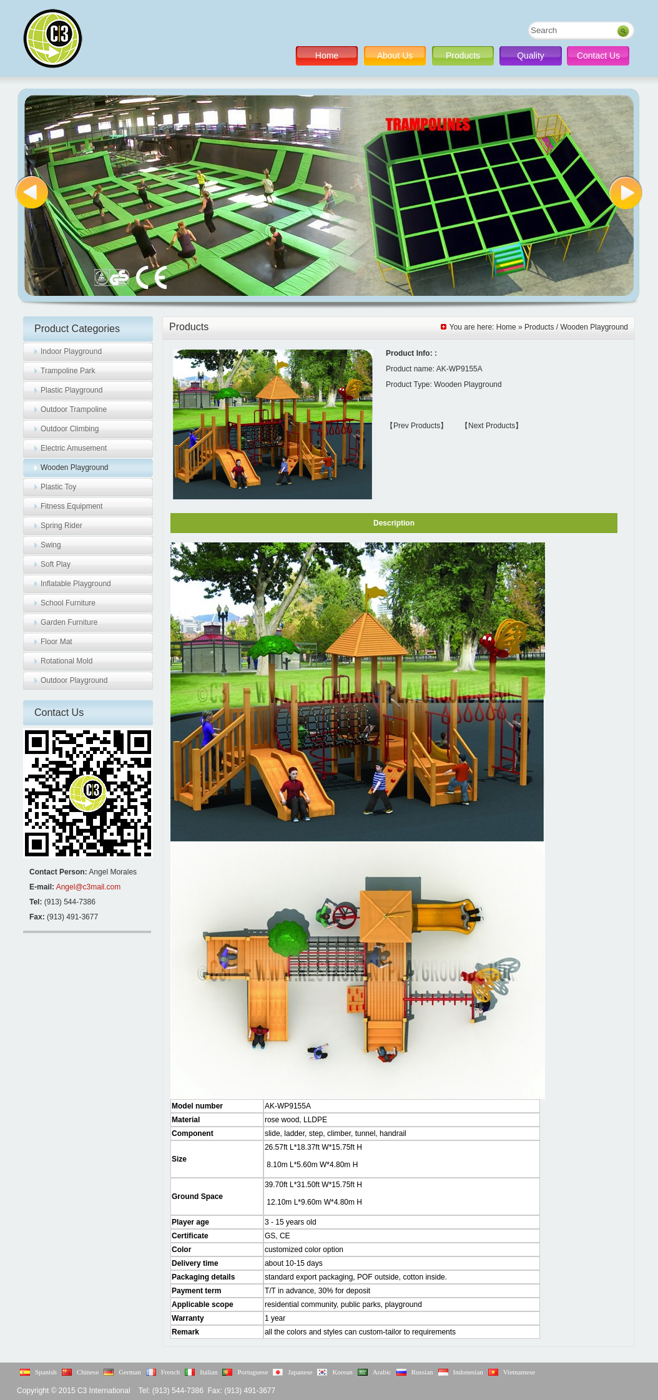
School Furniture (68, 603)
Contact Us (598, 56)
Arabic (382, 1372)
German (129, 1372)
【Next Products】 (492, 425)
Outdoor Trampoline (74, 409)
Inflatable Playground (76, 583)
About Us (395, 56)
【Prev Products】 (417, 425)
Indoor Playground (71, 351)
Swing (51, 545)
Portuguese (252, 1372)
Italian (208, 1372)
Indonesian (468, 1372)
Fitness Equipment (71, 506)
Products (463, 56)
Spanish (46, 1372)
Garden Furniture (69, 622)
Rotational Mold (66, 661)
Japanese (300, 1372)
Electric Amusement (74, 448)
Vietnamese (519, 1372)
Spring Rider (61, 525)
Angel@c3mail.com (88, 887)
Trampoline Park (68, 370)
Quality (530, 56)
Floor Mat (56, 641)
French (170, 1372)
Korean (342, 1372)
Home (326, 56)
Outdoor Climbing (70, 428)
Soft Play (56, 564)
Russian (422, 1372)
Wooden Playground (75, 467)
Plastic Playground (71, 390)
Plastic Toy (58, 486)
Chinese (88, 1372)
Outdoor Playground (74, 680)
